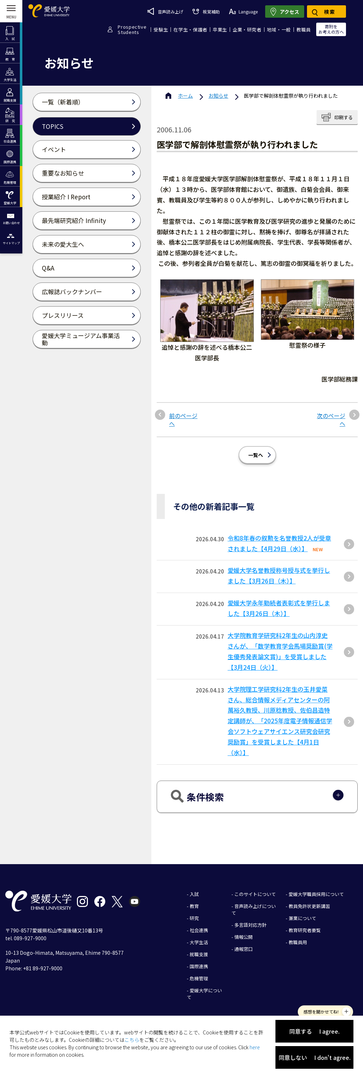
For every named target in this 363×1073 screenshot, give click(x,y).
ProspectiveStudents (132, 29)
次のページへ (331, 420)
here (255, 1047)
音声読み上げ (165, 11)
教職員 (303, 29)
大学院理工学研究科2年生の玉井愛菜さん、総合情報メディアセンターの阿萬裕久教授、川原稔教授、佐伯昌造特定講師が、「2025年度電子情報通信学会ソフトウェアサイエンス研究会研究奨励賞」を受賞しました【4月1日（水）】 (280, 721)
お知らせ (218, 95)
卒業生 (220, 29)
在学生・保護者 (190, 29)
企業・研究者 (247, 29)
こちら (131, 1039)
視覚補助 (205, 11)
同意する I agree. (314, 1031)
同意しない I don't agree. (315, 1057)
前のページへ (183, 420)
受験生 (160, 29)
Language (243, 11)
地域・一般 (279, 29)
